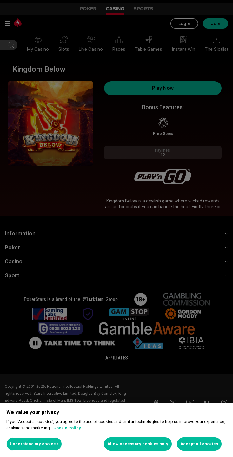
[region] (116, 430)
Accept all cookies (199, 443)
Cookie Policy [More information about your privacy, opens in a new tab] (67, 428)
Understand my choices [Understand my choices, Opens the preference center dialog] (34, 443)
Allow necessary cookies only (137, 443)
